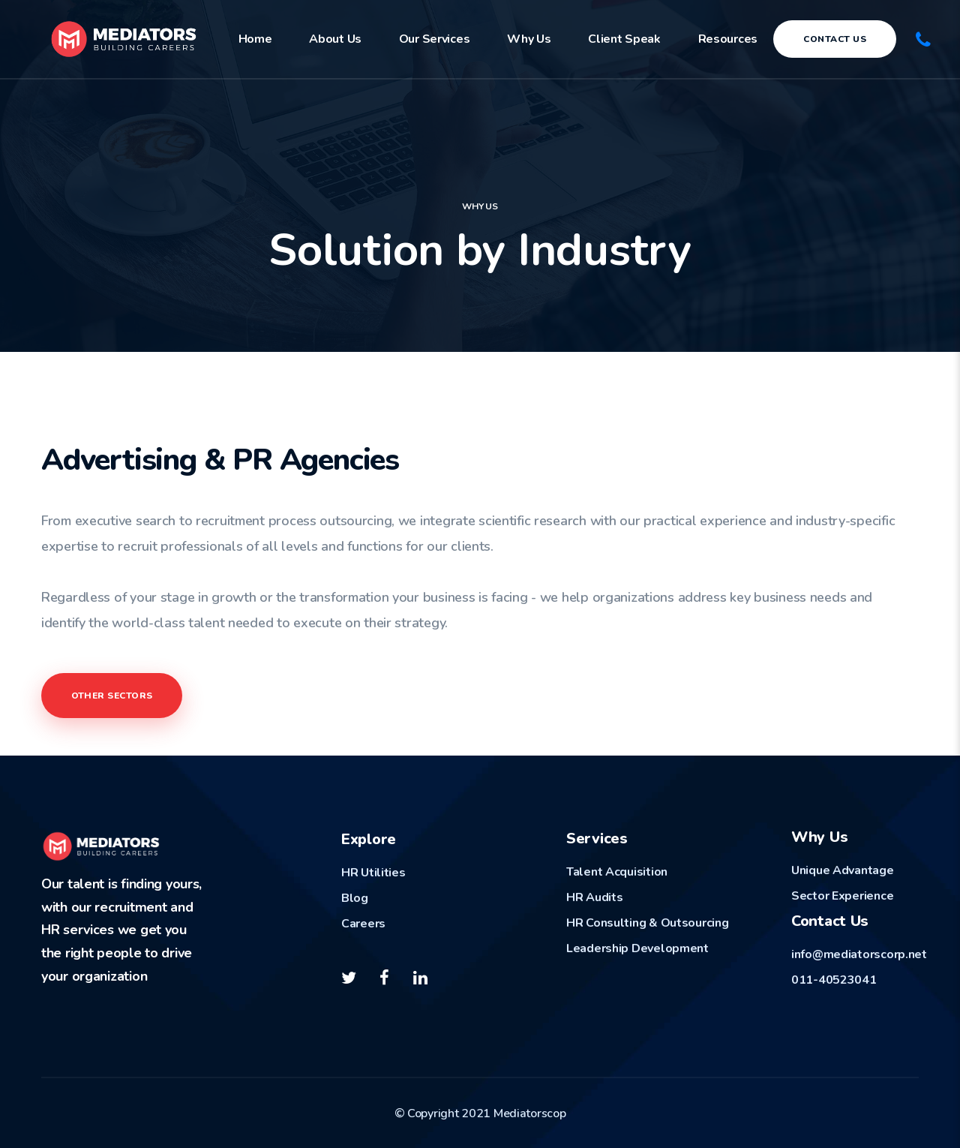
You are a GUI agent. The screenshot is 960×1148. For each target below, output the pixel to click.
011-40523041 (834, 980)
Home (255, 39)
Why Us (528, 39)
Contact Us (834, 39)
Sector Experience (842, 896)
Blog (354, 898)
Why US (479, 206)
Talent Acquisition (617, 872)
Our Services (434, 39)
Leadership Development (637, 948)
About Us (335, 39)
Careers (363, 923)
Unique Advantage (842, 870)
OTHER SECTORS (112, 696)
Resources (728, 39)
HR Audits (594, 897)
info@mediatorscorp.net (859, 954)
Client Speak (624, 39)
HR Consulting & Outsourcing (647, 923)
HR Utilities (373, 872)
